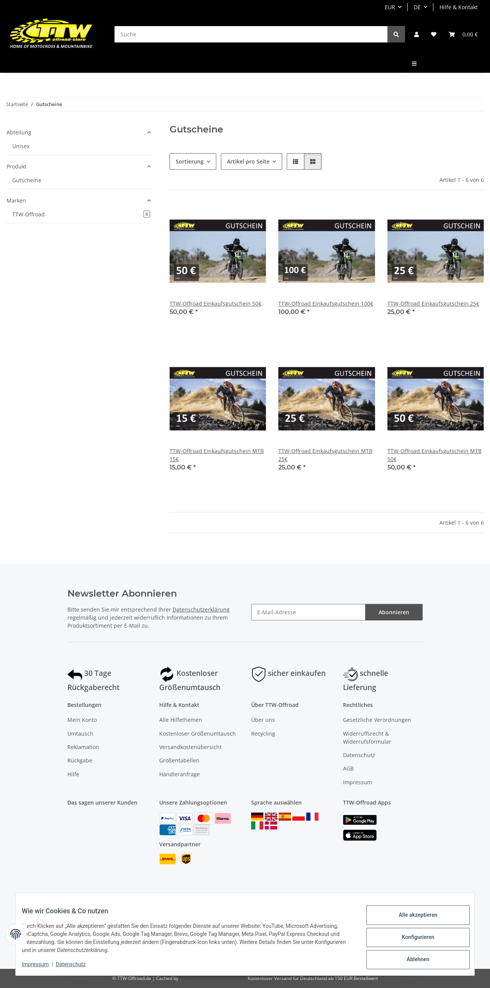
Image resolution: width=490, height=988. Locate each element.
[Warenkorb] (463, 34)
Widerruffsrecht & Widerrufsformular (367, 737)
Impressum (41, 965)
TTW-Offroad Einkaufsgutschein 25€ (433, 303)
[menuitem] (415, 63)
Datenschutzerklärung (201, 609)
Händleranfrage (179, 774)
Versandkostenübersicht (190, 747)
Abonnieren (394, 612)
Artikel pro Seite (248, 161)
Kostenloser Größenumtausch (197, 733)
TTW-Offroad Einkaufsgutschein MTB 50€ (434, 455)
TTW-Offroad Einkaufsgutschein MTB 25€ (325, 455)
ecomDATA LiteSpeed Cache (210, 978)
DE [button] (417, 7)
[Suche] (251, 34)
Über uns (263, 719)
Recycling (263, 733)
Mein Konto (82, 719)
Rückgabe (79, 760)
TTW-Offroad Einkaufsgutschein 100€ (325, 303)
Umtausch (80, 733)
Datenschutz (77, 965)
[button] (416, 34)
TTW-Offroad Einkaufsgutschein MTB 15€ (217, 455)
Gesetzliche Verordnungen (377, 719)
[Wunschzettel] (434, 34)
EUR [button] (390, 7)
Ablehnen (411, 958)
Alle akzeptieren (411, 918)
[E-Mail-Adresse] (308, 612)
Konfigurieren (411, 938)
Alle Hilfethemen (180, 719)
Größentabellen (179, 760)
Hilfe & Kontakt (458, 7)
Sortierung (190, 161)
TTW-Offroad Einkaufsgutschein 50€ (215, 303)
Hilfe (73, 774)
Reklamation (83, 747)
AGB (348, 768)
